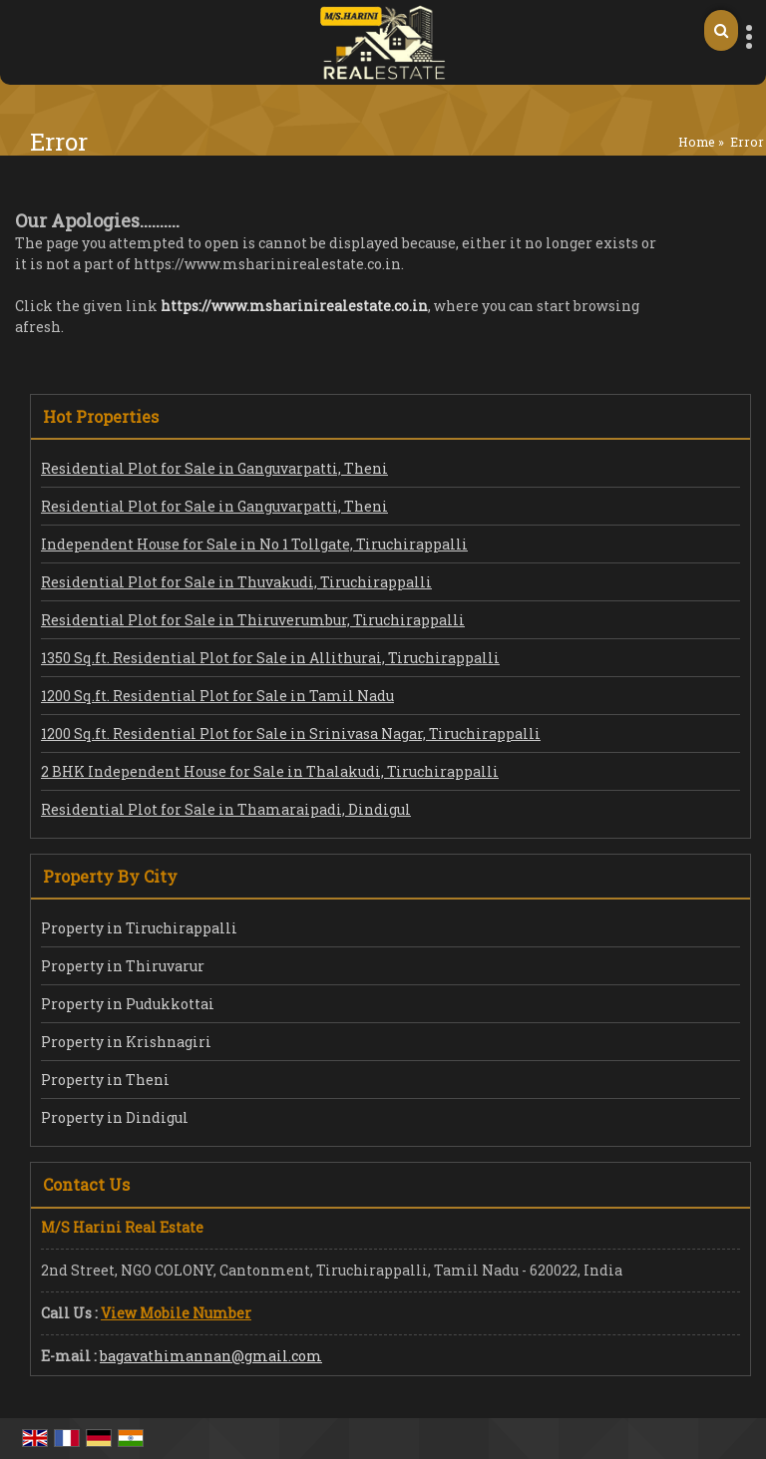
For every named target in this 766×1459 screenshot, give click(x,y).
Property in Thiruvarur (122, 965)
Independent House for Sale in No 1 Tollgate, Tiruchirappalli (254, 544)
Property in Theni (105, 1079)
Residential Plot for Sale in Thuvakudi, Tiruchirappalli (236, 581)
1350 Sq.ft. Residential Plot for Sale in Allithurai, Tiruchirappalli (270, 657)
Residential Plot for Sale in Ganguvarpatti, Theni (214, 468)
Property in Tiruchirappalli (139, 927)
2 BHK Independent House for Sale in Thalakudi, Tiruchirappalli (270, 771)
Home (696, 142)
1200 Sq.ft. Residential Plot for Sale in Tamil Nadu (217, 695)
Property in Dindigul (115, 1117)
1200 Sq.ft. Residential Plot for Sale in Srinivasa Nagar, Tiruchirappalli (291, 733)
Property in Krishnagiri (126, 1041)
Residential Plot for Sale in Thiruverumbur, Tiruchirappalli (253, 619)
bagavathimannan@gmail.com (211, 1355)
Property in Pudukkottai (127, 1003)
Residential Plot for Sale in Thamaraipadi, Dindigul (226, 809)
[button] (176, 1312)
